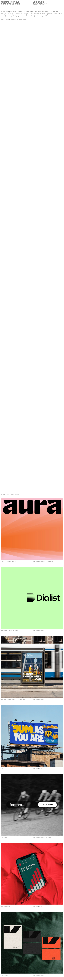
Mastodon (22, 20)
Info (2, 20)
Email (8, 20)
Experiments (14, 494)
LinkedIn (14, 20)
